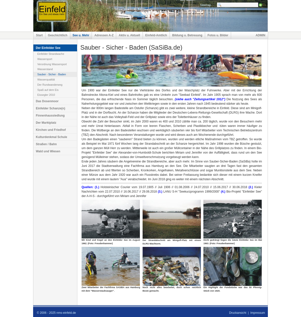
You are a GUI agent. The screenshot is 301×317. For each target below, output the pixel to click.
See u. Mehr (81, 35)
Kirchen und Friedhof (51, 130)
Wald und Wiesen (48, 151)
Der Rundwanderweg (49, 84)
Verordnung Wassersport (52, 64)
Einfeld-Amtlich (156, 35)
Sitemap (205, 5)
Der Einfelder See (48, 48)
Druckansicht (237, 313)
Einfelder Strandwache (50, 53)
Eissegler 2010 (46, 94)
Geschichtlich (57, 35)
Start (39, 35)
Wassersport (44, 59)
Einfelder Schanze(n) (50, 108)
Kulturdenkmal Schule (51, 137)
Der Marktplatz (46, 122)
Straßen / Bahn (46, 144)
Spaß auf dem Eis (48, 89)
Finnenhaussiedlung (50, 115)
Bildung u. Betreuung (187, 35)
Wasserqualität (46, 79)
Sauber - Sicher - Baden (51, 74)
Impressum (257, 313)
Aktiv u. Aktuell (129, 35)
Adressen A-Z (104, 35)
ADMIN (260, 35)
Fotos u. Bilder (218, 35)
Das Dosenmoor (47, 101)
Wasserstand (45, 69)
